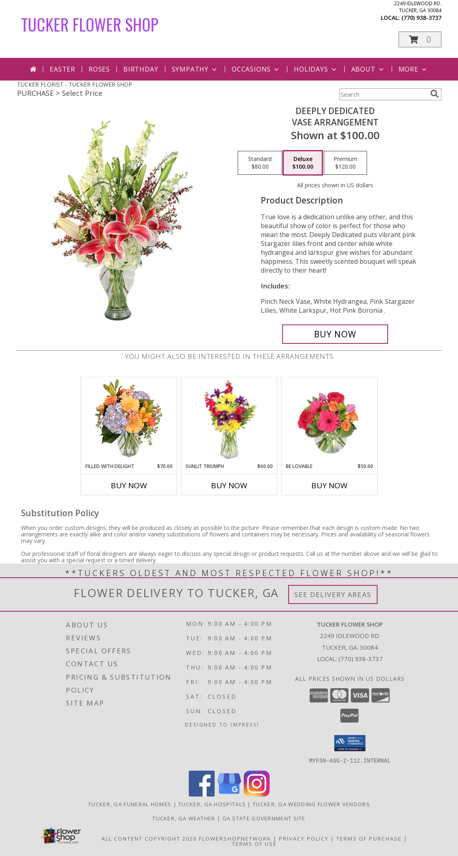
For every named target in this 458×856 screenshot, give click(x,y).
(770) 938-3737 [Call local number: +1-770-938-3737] (421, 17)
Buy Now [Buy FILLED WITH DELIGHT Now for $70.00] (129, 485)
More (413, 69)
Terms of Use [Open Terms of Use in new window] (254, 843)
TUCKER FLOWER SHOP (89, 24)
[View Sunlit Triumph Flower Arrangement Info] (229, 420)
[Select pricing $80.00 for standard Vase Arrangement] (260, 163)
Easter (62, 69)
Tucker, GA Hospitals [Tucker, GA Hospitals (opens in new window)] (212, 803)
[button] (420, 39)
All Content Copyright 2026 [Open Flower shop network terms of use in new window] (149, 838)
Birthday (140, 69)
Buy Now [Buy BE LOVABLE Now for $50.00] (329, 485)
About (368, 69)
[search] (434, 93)
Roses (99, 69)
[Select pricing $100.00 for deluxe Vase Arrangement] (303, 163)
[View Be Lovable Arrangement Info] (329, 420)
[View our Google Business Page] (229, 794)
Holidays (316, 69)
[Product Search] (383, 94)
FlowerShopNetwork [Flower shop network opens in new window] (235, 838)
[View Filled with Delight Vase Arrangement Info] (129, 420)
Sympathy (195, 69)
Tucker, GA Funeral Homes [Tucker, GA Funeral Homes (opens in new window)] (129, 803)
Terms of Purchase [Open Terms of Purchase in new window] (369, 838)
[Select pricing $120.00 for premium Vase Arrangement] (345, 163)
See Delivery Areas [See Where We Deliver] (332, 594)
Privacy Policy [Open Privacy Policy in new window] (304, 838)
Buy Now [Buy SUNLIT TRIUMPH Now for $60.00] (229, 485)
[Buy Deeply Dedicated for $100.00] (335, 334)
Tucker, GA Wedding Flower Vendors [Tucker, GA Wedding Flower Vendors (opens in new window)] (311, 803)
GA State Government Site (264, 818)
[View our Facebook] (202, 794)
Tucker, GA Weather (183, 818)
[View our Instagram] (257, 794)
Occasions (256, 69)
